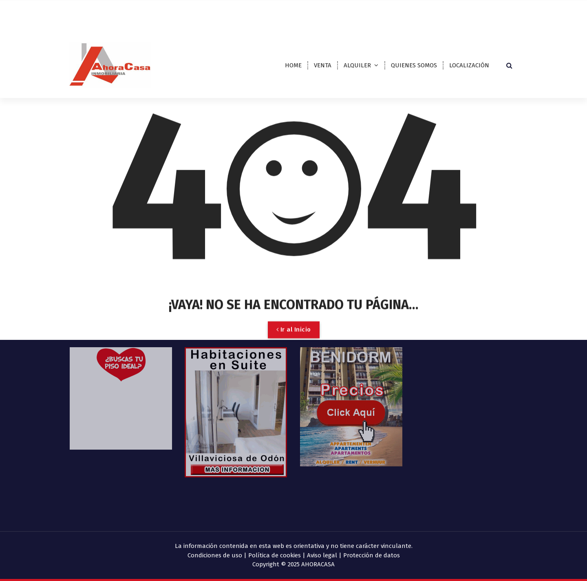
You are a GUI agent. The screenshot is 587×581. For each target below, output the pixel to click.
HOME (293, 65)
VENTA (322, 65)
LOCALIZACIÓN (469, 65)
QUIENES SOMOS (414, 65)
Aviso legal (322, 555)
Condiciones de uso (215, 555)
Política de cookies (274, 555)
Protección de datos (371, 555)
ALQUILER (357, 65)
